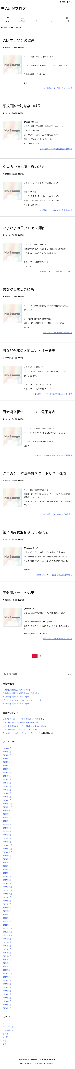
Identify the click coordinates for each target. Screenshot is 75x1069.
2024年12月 (7, 804)
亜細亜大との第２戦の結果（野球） (17, 697)
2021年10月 (7, 935)
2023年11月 (7, 849)
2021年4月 (7, 956)
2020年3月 (7, 1001)
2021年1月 (7, 967)
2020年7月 (7, 987)
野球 (4, 1041)
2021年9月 (7, 939)
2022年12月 (7, 887)
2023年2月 (7, 880)
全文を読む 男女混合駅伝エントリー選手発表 (52, 455)
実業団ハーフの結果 (18, 593)
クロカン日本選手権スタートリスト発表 (34, 473)
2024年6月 (7, 824)
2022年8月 (7, 901)
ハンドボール (8, 1030)
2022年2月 (7, 921)
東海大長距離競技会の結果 (13, 722)
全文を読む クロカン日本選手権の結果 (55, 210)
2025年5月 (7, 786)
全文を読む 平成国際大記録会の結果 (56, 149)
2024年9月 (7, 814)
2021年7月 (7, 946)
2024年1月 (7, 842)
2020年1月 (7, 1008)
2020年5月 (7, 994)
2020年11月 (7, 973)
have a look (41, 726)
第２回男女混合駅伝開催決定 (25, 532)
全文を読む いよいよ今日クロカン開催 (55, 271)
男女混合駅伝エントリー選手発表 (29, 412)
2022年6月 (7, 908)
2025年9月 (7, 772)
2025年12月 (7, 762)
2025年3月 (7, 793)
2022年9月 (7, 897)
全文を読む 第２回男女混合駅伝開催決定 (54, 575)
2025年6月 (7, 783)
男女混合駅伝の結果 (18, 289)
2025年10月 (7, 769)
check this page (32, 722)
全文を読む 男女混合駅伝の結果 (57, 333)
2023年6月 (7, 866)
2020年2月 (7, 1005)
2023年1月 (7, 883)
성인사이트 (36, 719)
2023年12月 (7, 845)
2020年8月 (7, 984)
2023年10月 (7, 852)
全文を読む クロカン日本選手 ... (57, 514)
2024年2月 (7, 838)
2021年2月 (7, 963)
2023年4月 (7, 873)
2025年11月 (7, 766)
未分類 (5, 1037)
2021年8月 (7, 942)
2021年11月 (7, 932)
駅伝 (22, 48)
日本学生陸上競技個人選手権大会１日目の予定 (21, 693)
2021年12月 (7, 928)
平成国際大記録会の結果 (22, 106)
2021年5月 (7, 953)
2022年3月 (7, 918)
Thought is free (50, 1063)
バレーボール (8, 1027)
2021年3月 (7, 960)
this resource (36, 729)
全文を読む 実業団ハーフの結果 (57, 639)
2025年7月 (7, 779)
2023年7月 (7, 863)
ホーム (5, 28)
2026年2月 (7, 755)
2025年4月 (7, 790)
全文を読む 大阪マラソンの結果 (57, 88)
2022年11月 (7, 890)
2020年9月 (7, 980)
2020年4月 (7, 998)
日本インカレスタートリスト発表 (16, 719)
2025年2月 (7, 797)
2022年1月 (7, 925)
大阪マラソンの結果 (19, 40)
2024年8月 (7, 817)
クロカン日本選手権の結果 (24, 167)
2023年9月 (7, 856)
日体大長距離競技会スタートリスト (17, 690)
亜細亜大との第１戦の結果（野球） (17, 704)
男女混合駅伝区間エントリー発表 (29, 350)
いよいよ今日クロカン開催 (24, 228)
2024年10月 (7, 811)
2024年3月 (7, 835)
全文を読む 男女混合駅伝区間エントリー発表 (52, 394)
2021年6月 (7, 949)
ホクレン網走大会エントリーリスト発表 (18, 726)
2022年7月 (7, 904)
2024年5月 (7, 828)
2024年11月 (7, 807)
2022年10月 (7, 894)
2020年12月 (7, 970)
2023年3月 (7, 876)
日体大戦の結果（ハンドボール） (16, 729)
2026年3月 (7, 752)
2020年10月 (7, 977)
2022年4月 (7, 915)
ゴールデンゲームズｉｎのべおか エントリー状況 (23, 700)
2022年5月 (7, 911)
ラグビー (6, 1034)
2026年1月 (7, 759)
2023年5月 (7, 869)
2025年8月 (7, 776)
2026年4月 (7, 748)
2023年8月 (7, 859)
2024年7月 (7, 821)
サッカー (6, 1023)
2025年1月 (7, 800)
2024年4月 (7, 831)
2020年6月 (7, 991)
